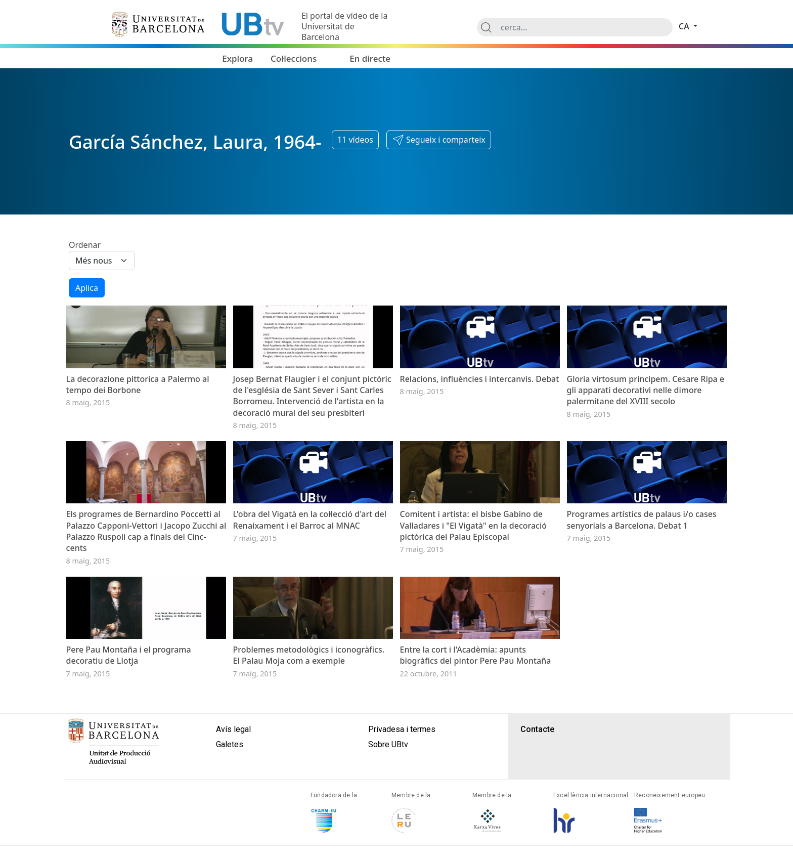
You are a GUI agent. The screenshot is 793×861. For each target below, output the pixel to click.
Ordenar (85, 244)
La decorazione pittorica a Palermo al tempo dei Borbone (137, 417)
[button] (438, 140)
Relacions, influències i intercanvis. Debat (479, 411)
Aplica (86, 287)
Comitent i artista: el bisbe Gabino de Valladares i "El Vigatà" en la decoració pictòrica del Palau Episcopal (473, 591)
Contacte (537, 828)
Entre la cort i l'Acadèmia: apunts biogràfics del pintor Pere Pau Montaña (475, 754)
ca (685, 26)
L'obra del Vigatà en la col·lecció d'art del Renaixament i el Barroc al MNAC (309, 585)
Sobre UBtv (388, 843)
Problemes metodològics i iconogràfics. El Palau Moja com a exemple (309, 754)
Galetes (229, 843)
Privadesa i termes (401, 828)
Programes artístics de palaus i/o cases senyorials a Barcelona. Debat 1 (642, 585)
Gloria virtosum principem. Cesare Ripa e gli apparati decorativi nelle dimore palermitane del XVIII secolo (646, 423)
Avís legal (233, 828)
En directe (369, 58)
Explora (237, 58)
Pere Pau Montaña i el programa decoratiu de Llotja (128, 754)
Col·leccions (294, 58)
